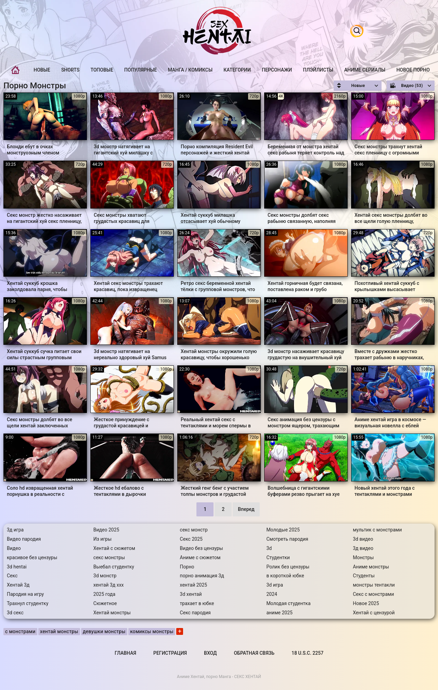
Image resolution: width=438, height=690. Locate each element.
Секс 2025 (191, 539)
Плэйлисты (318, 70)
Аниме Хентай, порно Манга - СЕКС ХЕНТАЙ (219, 676)
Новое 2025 (366, 603)
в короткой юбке (285, 575)
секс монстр (194, 529)
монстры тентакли (374, 585)
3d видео (363, 539)
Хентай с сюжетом (114, 548)
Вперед (246, 509)
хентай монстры (59, 631)
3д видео (363, 548)
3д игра (15, 529)
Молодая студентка (288, 603)
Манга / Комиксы (190, 70)
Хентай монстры (112, 612)
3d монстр (105, 575)
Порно (187, 566)
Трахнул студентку (27, 603)
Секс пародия (195, 612)
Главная (15, 70)
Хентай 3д (18, 585)
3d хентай (191, 594)
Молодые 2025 (282, 529)
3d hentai (17, 566)
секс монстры (109, 557)
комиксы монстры (151, 631)
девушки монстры (104, 631)
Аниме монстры (371, 566)
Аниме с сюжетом (200, 557)
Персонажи (277, 70)
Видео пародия (24, 539)
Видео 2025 (106, 529)
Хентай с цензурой (374, 612)
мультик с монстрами (377, 529)
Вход (210, 653)
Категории (237, 70)
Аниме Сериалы (364, 70)
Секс (12, 575)
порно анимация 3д (202, 575)
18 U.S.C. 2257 (307, 653)
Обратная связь (254, 653)
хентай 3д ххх (108, 585)
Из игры (102, 539)
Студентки (278, 557)
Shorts (70, 70)
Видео (14, 548)
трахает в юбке (197, 603)
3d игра (274, 585)
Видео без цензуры (201, 548)
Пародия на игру (25, 594)
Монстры (363, 557)
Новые (42, 70)
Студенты (364, 575)
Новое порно (413, 70)
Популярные (140, 70)
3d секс (15, 612)
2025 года (104, 594)
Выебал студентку (113, 566)
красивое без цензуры (32, 557)
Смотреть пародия (287, 539)
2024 (271, 594)
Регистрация (170, 653)
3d (269, 548)
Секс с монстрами (373, 594)
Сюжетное (105, 603)
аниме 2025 (279, 612)
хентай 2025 (193, 585)
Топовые (101, 70)
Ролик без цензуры (287, 566)
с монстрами (20, 631)
